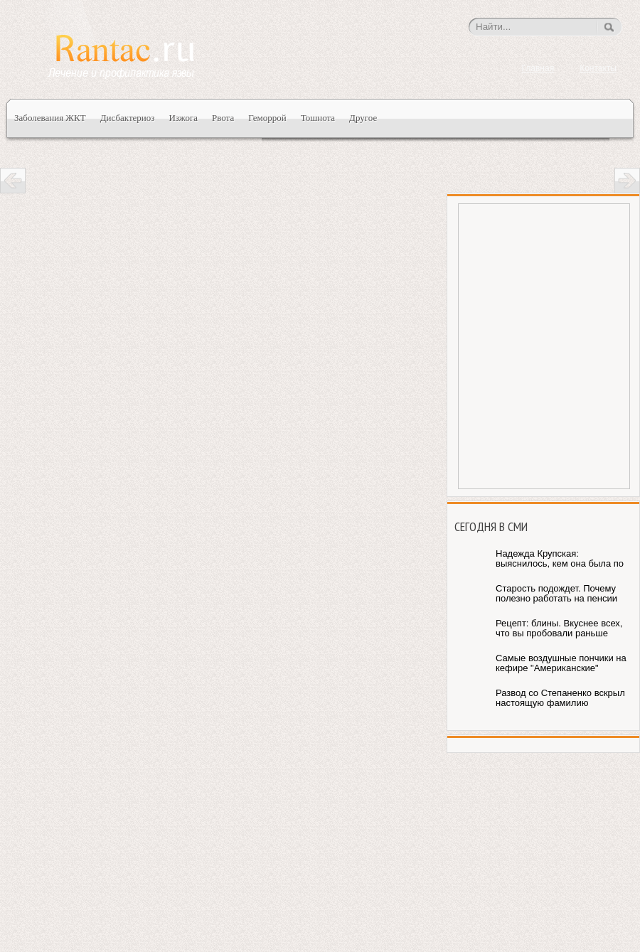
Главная (537, 68)
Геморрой (267, 117)
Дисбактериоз (127, 117)
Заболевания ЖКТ (50, 117)
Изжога (183, 117)
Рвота (223, 117)
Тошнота (318, 117)
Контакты (598, 68)
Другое (363, 117)
